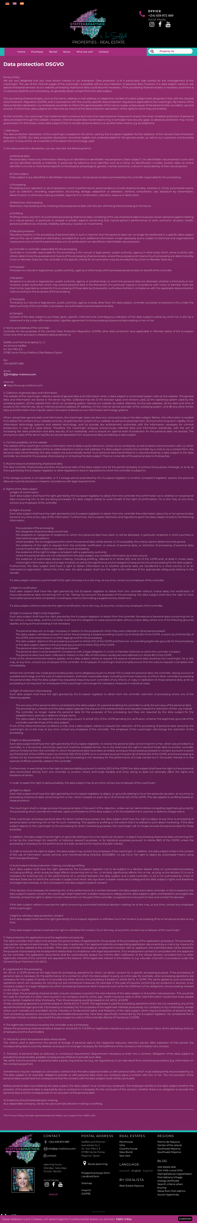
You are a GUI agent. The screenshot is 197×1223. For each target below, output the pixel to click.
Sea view (124, 1155)
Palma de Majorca (168, 1141)
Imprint (86, 1190)
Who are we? (84, 51)
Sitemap (86, 1183)
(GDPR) (85, 1193)
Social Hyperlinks (168, 1194)
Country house (128, 1148)
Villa (122, 1145)
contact (50, 1155)
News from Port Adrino (171, 1190)
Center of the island (169, 1145)
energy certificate (168, 1180)
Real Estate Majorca (131, 1185)
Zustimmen (185, 1218)
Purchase (37, 51)
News (66, 51)
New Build (126, 1151)
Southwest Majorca (169, 1151)
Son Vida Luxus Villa (170, 1170)
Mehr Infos (124, 1219)
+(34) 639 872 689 (160, 15)
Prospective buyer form (95, 1172)
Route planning (94, 1163)
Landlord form (90, 1176)
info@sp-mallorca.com (19, 374)
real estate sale (166, 1166)
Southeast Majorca (168, 1148)
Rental (53, 51)
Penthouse (126, 1141)
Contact (104, 51)
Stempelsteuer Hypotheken (174, 1173)
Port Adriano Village (169, 1177)
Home (21, 51)
